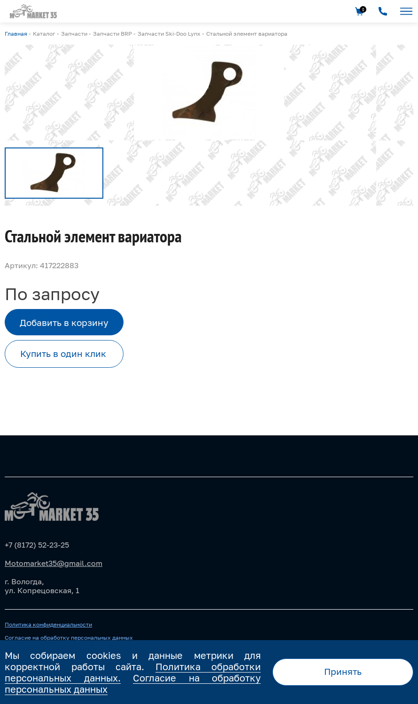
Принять (343, 671)
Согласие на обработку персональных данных (69, 637)
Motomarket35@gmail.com (53, 563)
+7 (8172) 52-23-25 (37, 544)
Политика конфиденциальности (48, 624)
